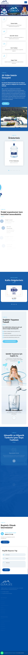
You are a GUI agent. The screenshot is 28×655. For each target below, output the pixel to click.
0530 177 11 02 (9, 534)
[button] (8, 170)
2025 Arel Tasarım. (12, 652)
